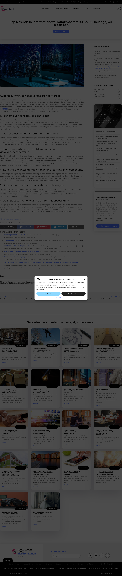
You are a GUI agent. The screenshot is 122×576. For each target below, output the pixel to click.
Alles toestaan (48, 294)
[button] (85, 279)
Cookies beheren (73, 294)
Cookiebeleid (60, 298)
